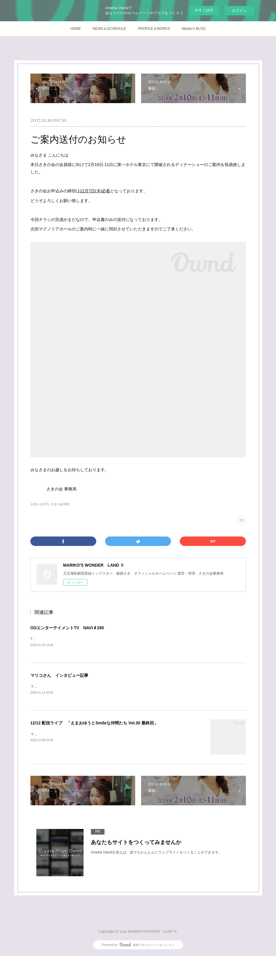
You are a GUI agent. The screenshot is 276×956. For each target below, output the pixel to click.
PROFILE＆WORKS (154, 29)
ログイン (239, 10)
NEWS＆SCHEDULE (109, 29)
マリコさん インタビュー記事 (59, 675)
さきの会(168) (60, 504)
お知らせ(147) (39, 504)
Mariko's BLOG (194, 29)
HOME (75, 29)
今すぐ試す (204, 10)
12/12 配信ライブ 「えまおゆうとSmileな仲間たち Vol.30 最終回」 (94, 723)
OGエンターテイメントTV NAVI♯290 (67, 627)
